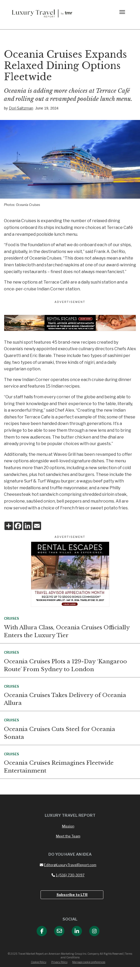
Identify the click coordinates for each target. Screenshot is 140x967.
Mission (68, 826)
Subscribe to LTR (72, 895)
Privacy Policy (59, 962)
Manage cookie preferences (88, 962)
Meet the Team (68, 836)
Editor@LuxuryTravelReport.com (68, 865)
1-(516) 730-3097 (68, 875)
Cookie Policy (38, 962)
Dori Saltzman (21, 108)
